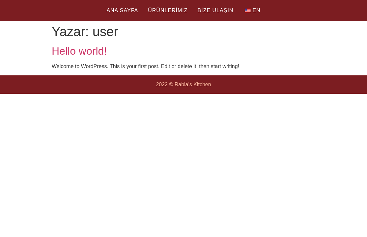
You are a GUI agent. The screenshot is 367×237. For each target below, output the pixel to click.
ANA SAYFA (122, 10)
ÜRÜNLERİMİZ (167, 10)
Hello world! (79, 51)
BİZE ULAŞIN (216, 10)
